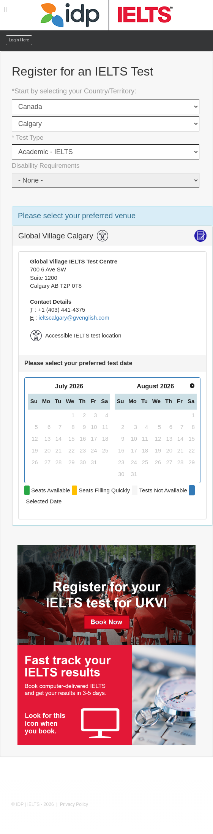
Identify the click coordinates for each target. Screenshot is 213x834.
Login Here (19, 40)
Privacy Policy (74, 804)
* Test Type (27, 137)
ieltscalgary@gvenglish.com (74, 317)
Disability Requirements (46, 165)
